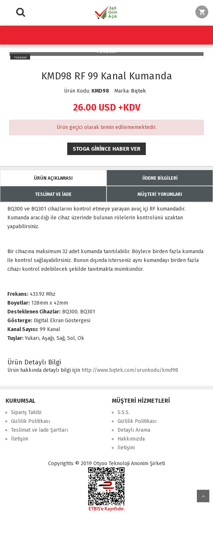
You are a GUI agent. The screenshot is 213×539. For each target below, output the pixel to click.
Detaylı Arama (134, 430)
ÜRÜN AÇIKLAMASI (53, 178)
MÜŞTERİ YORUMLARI (160, 194)
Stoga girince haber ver (106, 148)
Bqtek (138, 91)
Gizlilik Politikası (30, 421)
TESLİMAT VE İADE (53, 194)
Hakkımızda (131, 439)
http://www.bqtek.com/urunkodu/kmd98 (130, 370)
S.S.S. (124, 412)
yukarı (203, 496)
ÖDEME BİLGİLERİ (160, 178)
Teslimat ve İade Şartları (39, 430)
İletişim (19, 439)
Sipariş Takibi (26, 412)
